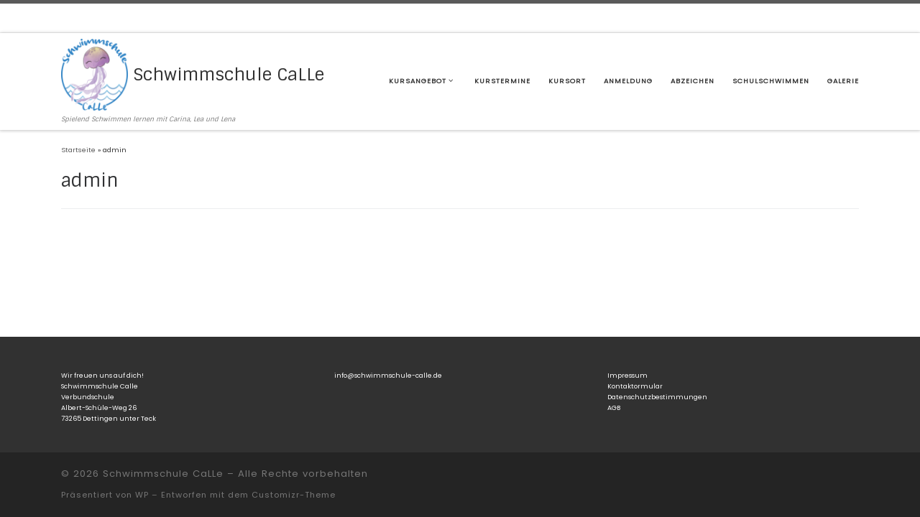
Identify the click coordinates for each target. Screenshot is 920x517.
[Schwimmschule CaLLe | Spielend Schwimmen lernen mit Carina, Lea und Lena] (94, 73)
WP (142, 494)
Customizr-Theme (294, 494)
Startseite (78, 149)
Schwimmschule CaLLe (163, 473)
